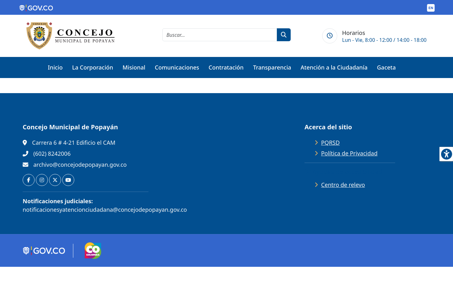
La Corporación (92, 67)
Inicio (55, 67)
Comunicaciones (177, 67)
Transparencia (272, 67)
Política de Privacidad (349, 153)
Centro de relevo (343, 184)
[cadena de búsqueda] (219, 34)
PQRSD (330, 142)
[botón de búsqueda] (284, 34)
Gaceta (386, 67)
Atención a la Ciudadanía (334, 67)
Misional (134, 67)
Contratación (226, 67)
